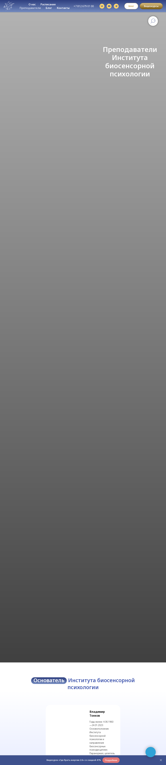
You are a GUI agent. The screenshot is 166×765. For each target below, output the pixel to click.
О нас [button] (32, 4)
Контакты (63, 8)
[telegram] (116, 6)
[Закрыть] (161, 760)
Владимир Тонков (97, 713)
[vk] (102, 6)
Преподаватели (30, 8)
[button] (111, 760)
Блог (49, 8)
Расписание (48, 4)
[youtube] (109, 6)
